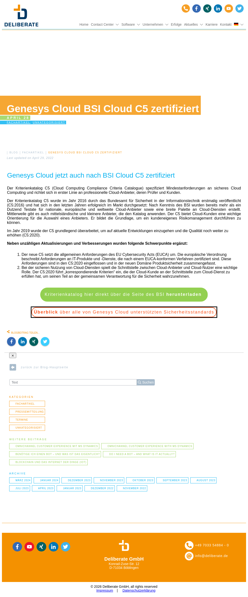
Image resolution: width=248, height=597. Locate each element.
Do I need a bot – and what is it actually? (142, 454)
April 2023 (46, 488)
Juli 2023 (22, 488)
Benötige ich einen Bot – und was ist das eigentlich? (58, 454)
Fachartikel (18, 122)
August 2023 (206, 480)
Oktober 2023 (142, 480)
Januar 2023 (72, 488)
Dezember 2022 (102, 488)
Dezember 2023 (79, 480)
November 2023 (111, 480)
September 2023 (175, 480)
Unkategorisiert (49, 122)
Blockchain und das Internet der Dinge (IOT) (51, 462)
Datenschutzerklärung (139, 590)
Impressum (104, 590)
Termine (22, 419)
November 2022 (134, 488)
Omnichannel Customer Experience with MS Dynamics (150, 446)
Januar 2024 (49, 480)
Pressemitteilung (30, 411)
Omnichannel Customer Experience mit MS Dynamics (57, 446)
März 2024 (23, 480)
